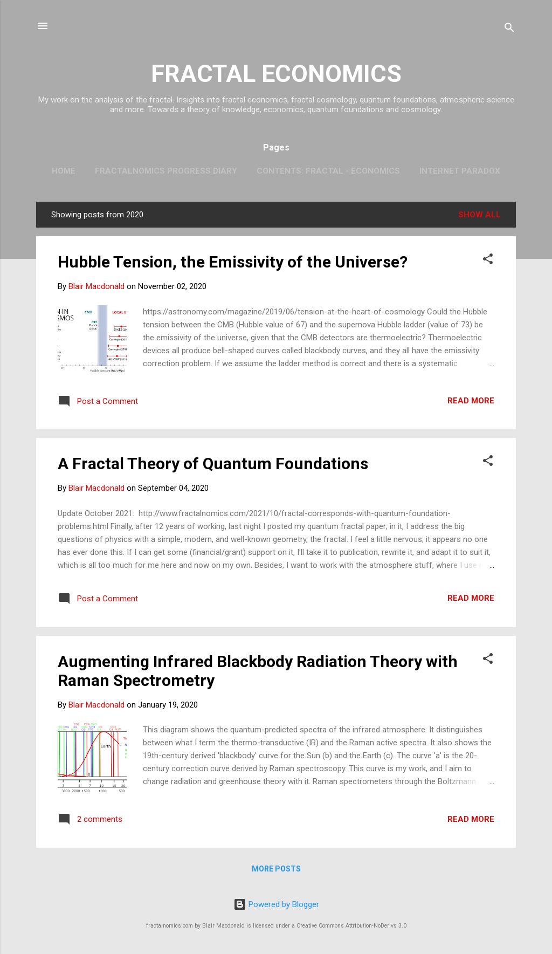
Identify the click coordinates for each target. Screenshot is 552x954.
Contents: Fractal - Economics (328, 171)
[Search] (509, 29)
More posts (276, 868)
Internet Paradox (459, 171)
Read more (470, 401)
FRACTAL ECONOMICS (276, 73)
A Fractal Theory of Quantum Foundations (213, 463)
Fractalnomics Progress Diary (166, 171)
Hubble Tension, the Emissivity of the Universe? (233, 261)
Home (63, 171)
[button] (487, 260)
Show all (479, 214)
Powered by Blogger (276, 904)
